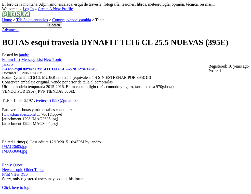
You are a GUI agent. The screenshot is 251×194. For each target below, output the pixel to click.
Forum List (11, 59)
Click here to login (17, 187)
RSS (24, 174)
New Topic (53, 59)
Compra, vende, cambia (71, 20)
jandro (24, 55)
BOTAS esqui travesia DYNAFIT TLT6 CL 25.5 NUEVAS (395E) (49, 69)
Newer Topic (12, 169)
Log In (28, 9)
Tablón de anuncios (32, 20)
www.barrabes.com (19, 114)
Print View (11, 174)
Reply (7, 165)
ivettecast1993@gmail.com (58, 100)
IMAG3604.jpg (14, 151)
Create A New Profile (55, 9)
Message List (32, 59)
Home (7, 20)
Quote (18, 165)
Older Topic (34, 169)
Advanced (10, 30)
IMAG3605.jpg (14, 146)
